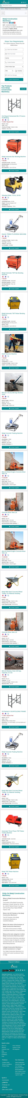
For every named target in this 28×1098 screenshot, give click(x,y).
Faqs (3, 1056)
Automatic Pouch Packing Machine (10, 1023)
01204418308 (5, 1080)
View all (23, 89)
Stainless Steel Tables (20, 980)
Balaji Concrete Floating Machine (12, 433)
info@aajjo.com (6, 1084)
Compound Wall (10, 980)
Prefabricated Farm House (16, 988)
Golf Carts (4, 1037)
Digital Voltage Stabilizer (16, 1005)
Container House (19, 995)
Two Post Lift (11, 1028)
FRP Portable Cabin (7, 991)
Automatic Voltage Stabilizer (8, 1006)
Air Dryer (15, 1025)
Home (2, 8)
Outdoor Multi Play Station (16, 975)
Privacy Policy (5, 1066)
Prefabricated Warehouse (12, 994)
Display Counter (5, 983)
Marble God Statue (15, 1014)
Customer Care (5, 1049)
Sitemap (4, 1047)
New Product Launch (20, 1071)
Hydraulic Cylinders (6, 999)
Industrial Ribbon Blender (12, 978)
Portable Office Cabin (10, 992)
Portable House (5, 988)
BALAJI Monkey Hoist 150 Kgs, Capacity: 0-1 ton (11, 671)
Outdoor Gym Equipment (7, 1036)
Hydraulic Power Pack (17, 999)
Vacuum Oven (5, 997)
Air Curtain (4, 1016)
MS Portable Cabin (21, 989)
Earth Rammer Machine (9, 354)
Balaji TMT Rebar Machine (10, 871)
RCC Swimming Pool (7, 1034)
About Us (4, 1045)
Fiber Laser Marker (14, 1013)
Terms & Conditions (7, 1064)
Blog (3, 1051)
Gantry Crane (5, 1008)
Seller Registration (19, 1062)
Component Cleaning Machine (17, 1002)
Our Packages (18, 1066)
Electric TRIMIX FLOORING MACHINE (14, 234)
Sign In (23, 2)
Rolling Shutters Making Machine (13, 1026)
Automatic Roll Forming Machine (15, 1016)
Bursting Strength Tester (17, 1009)
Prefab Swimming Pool (15, 1031)
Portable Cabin (5, 975)
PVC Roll (22, 1014)
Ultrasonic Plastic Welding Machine (10, 1020)
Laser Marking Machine (17, 974)
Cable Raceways (18, 1019)
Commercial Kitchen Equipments (9, 1017)
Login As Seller (19, 1074)
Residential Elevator (6, 985)
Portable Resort (12, 989)
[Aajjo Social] (16, 970)
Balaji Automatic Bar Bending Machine (14, 156)
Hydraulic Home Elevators (16, 983)
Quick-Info (4, 1052)
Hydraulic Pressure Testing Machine (10, 1011)
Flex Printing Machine (14, 1000)
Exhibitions (4, 1054)
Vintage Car (10, 1037)
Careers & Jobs (16, 1047)
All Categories (16, 1049)
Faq (26, 8)
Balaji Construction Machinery (13, 8)
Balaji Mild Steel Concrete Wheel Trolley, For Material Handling (12, 592)
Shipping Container (10, 995)
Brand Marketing (19, 1069)
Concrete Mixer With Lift (9, 512)
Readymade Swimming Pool (18, 1034)
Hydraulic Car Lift (16, 985)
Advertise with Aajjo (20, 1064)
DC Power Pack (19, 997)
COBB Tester (7, 1009)
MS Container (15, 991)
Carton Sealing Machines (19, 981)
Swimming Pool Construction (16, 1033)
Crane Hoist (11, 1008)
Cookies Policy (5, 1062)
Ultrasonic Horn (10, 1019)
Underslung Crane (20, 1006)
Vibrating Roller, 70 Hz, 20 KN (11, 195)
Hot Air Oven (12, 997)
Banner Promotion (19, 1067)
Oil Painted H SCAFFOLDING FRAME (14, 711)
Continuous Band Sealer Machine (16, 1022)
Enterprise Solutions (20, 1073)
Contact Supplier (14, 131)
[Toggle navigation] (26, 13)
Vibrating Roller (12, 977)
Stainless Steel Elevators (11, 986)
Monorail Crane (18, 1008)
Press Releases (16, 1045)
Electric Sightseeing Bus (19, 1036)
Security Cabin (21, 986)
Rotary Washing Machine (13, 1003)
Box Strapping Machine (7, 981)
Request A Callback (13, 962)
